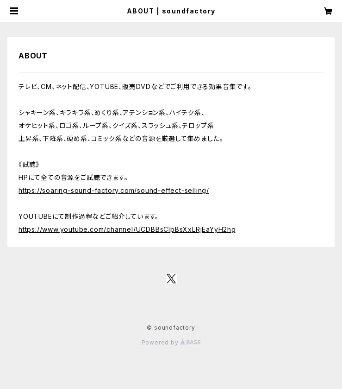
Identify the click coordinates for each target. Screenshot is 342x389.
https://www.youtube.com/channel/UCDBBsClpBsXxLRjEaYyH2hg (127, 229)
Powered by (171, 342)
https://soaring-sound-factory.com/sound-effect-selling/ (114, 190)
